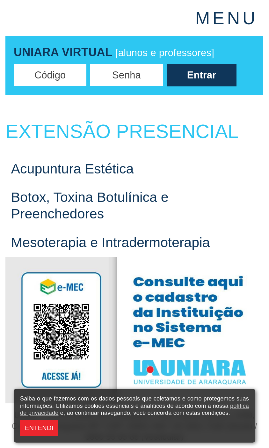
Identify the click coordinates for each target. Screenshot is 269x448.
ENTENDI (39, 427)
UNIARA (73, 18)
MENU (226, 18)
